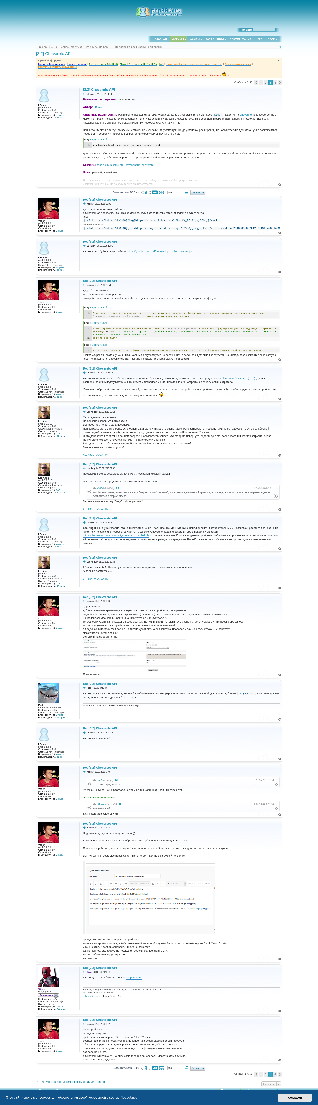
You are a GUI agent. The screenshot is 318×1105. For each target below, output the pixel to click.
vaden (100, 488)
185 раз (60, 1006)
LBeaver (99, 107)
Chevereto (245, 114)
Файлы (195, 39)
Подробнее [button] (128, 1097)
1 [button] (261, 82)
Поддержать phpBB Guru (126, 192)
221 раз (61, 717)
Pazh (100, 780)
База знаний (214, 39)
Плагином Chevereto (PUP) (238, 378)
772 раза (61, 1009)
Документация (240, 39)
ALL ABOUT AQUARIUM (96, 455)
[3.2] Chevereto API (54, 53)
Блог (271, 39)
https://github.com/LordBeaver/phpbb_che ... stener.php (160, 251)
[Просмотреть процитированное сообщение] (118, 488)
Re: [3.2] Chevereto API (100, 199)
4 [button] (275, 82)
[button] (256, 82)
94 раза (61, 436)
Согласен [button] (295, 1097)
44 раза (60, 115)
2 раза (59, 231)
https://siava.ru (91, 996)
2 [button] (265, 82)
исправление (134, 977)
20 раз (59, 715)
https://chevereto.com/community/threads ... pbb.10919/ (116, 535)
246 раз (60, 434)
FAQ (259, 39)
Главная (161, 39)
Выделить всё (98, 140)
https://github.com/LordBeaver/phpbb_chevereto (125, 164)
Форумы (178, 39)
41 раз (60, 118)
